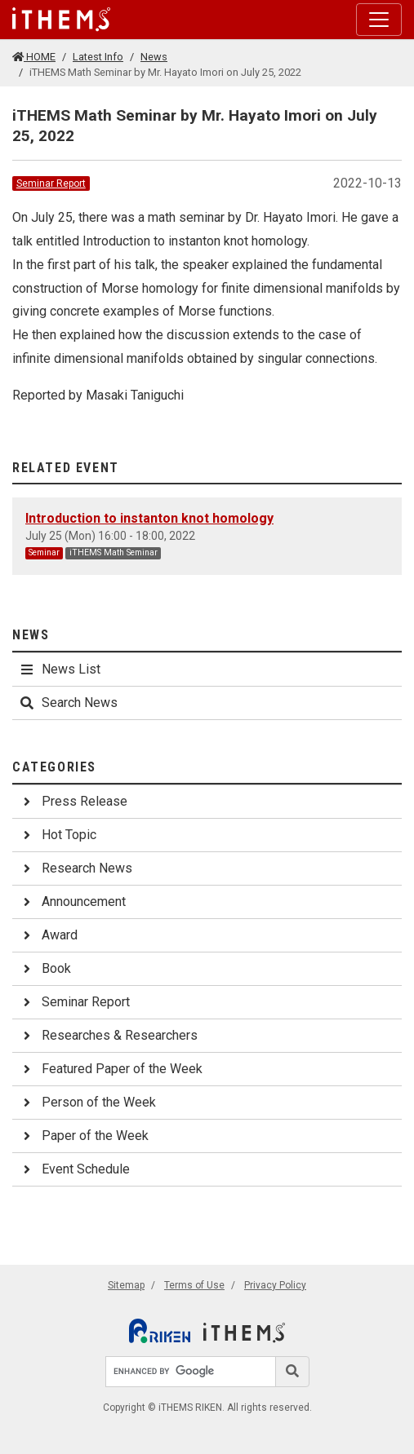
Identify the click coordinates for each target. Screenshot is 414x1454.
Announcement (72, 901)
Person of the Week (87, 1102)
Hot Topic (57, 834)
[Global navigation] (61, 19)
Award (48, 935)
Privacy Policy (275, 1285)
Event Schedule (74, 1169)
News (153, 57)
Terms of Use (194, 1285)
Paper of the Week (84, 1135)
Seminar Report (51, 183)
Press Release (73, 801)
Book (45, 968)
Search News (68, 702)
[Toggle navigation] (379, 19)
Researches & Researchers (108, 1035)
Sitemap (126, 1285)
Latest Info (98, 57)
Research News (75, 868)
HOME (34, 57)
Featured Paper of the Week (111, 1068)
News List (59, 669)
